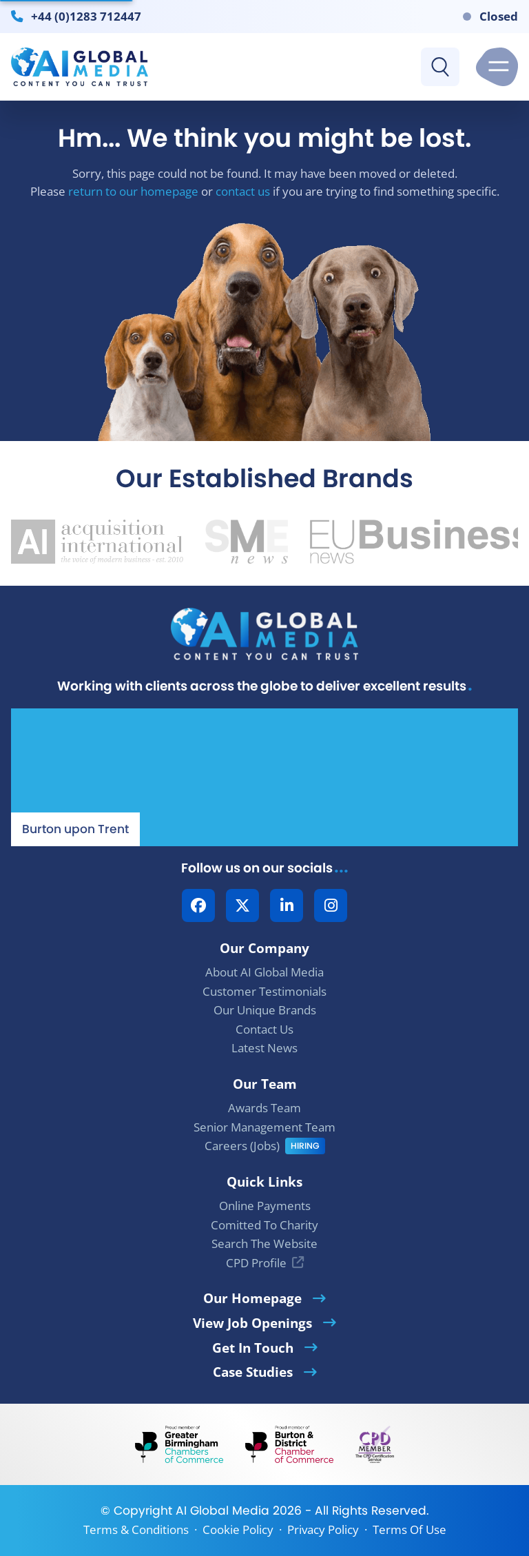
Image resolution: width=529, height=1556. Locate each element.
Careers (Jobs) (242, 1146)
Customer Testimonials (264, 991)
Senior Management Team (264, 1127)
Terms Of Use (409, 1529)
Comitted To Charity (264, 1225)
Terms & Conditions (136, 1529)
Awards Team (264, 1108)
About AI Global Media (264, 972)
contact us (243, 191)
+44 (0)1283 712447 (86, 16)
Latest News (264, 1048)
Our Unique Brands (265, 1010)
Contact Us (264, 1029)
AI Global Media (222, 1510)
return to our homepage (133, 191)
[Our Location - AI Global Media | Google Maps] (264, 777)
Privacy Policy (323, 1529)
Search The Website (264, 1243)
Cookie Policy (238, 1529)
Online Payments (265, 1206)
